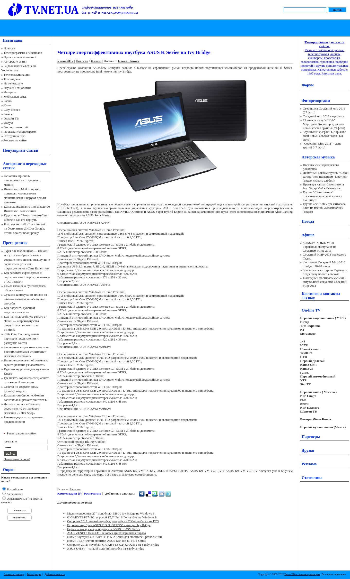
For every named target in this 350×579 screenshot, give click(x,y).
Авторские (12, 164)
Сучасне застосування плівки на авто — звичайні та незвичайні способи (25, 299)
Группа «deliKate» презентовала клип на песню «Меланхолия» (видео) (324, 207)
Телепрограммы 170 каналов (23, 53)
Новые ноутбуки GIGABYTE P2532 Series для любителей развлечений (114, 537)
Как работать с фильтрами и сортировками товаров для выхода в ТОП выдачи (27, 277)
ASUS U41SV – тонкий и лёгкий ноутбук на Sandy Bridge (105, 548)
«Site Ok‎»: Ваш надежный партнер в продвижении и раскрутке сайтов (21, 338)
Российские (14, 489)
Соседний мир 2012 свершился (323, 116)
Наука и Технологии (17, 88)
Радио (8, 101)
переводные (36, 164)
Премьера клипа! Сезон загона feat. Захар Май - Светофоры (323, 186)
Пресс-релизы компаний (20, 57)
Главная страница (14, 574)
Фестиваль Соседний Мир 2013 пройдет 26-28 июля (324, 264)
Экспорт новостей (16, 127)
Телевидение (12, 79)
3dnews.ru (75, 488)
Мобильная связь (15, 96)
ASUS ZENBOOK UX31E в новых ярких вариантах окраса (106, 533)
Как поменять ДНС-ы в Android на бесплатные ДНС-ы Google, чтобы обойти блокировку (25, 228)
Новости (9, 48)
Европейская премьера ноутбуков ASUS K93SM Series (103, 529)
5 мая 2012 (65, 61)
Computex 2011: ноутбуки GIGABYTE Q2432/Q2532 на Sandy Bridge (113, 544)
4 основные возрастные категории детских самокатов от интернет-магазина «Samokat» (27, 351)
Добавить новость (54, 574)
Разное (8, 114)
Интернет (10, 92)
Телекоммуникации (17, 74)
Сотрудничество (15, 136)
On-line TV (311, 310)
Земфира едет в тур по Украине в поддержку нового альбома (325, 272)
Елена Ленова (129, 61)
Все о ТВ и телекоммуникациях (302, 574)
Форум (8, 123)
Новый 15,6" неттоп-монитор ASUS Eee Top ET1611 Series (106, 540)
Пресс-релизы (15, 243)
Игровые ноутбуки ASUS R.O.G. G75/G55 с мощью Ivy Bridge (108, 525)
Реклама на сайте (15, 140)
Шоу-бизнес (12, 109)
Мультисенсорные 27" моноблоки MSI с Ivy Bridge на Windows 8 (110, 513)
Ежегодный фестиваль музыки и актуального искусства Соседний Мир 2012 (325, 281)
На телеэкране (13, 83)
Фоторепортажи (316, 101)
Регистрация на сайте (21, 433)
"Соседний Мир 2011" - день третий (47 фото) (322, 145)
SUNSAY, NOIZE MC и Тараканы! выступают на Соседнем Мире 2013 (319, 246)
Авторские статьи (15, 61)
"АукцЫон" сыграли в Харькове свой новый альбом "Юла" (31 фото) (324, 135)
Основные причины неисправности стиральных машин (22, 180)
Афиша (308, 235)
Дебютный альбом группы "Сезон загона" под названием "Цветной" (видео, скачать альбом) (326, 176)
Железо (96, 61)
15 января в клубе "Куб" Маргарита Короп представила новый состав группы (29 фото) (324, 124)
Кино (7, 105)
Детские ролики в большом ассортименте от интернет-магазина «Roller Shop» (22, 408)
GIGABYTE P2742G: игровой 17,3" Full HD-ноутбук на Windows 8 (112, 517)
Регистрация (34, 574)
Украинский (14, 494)
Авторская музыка (318, 157)
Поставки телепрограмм (20, 131)
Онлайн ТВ (11, 118)
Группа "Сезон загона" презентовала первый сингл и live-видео (322, 196)
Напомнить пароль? (17, 459)
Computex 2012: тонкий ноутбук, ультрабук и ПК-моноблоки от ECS (113, 521)
